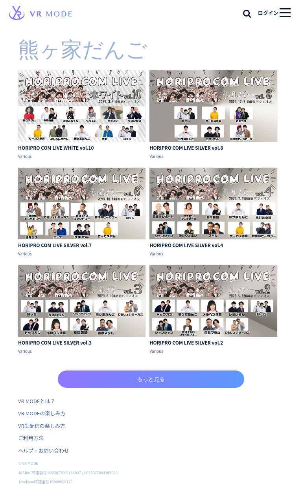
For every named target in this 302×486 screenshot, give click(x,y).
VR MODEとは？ (36, 401)
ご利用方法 (31, 438)
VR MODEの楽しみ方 (41, 413)
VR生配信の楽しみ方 (41, 425)
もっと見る (151, 379)
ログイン (268, 13)
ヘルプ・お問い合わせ (43, 450)
